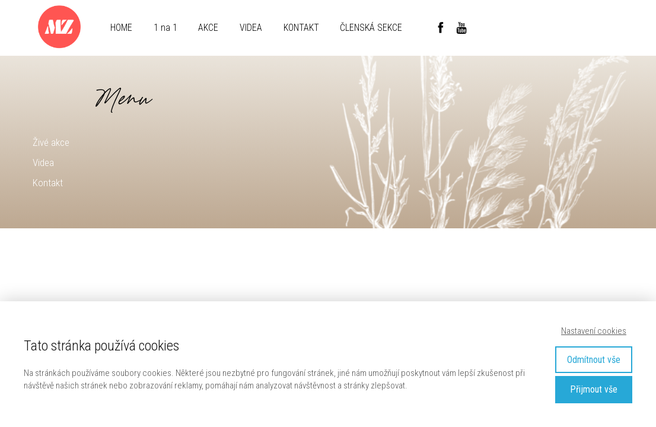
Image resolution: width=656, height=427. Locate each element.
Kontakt (48, 183)
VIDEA (251, 27)
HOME (121, 27)
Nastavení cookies (593, 331)
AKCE (208, 27)
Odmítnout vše (593, 359)
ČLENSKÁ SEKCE (371, 27)
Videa (43, 162)
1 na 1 (165, 27)
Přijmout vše (593, 389)
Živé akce (51, 142)
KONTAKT (301, 27)
